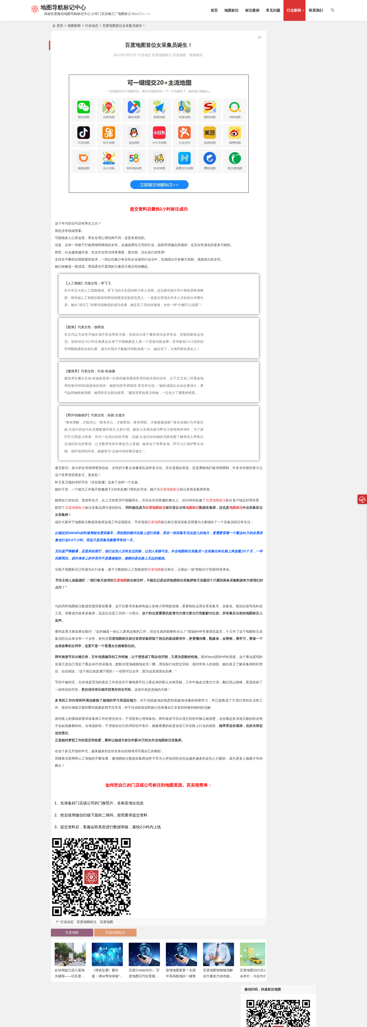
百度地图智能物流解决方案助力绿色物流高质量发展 (218, 992)
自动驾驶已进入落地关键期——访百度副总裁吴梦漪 (69, 992)
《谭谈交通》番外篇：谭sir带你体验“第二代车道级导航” (107, 992)
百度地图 (164, 55)
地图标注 (231, 10)
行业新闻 (294, 10)
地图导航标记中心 (66, 7)
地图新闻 (74, 25)
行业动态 (91, 25)
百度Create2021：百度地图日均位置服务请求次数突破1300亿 (144, 992)
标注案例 (252, 10)
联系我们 (316, 10)
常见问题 (273, 10)
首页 (214, 10)
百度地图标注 (147, 55)
